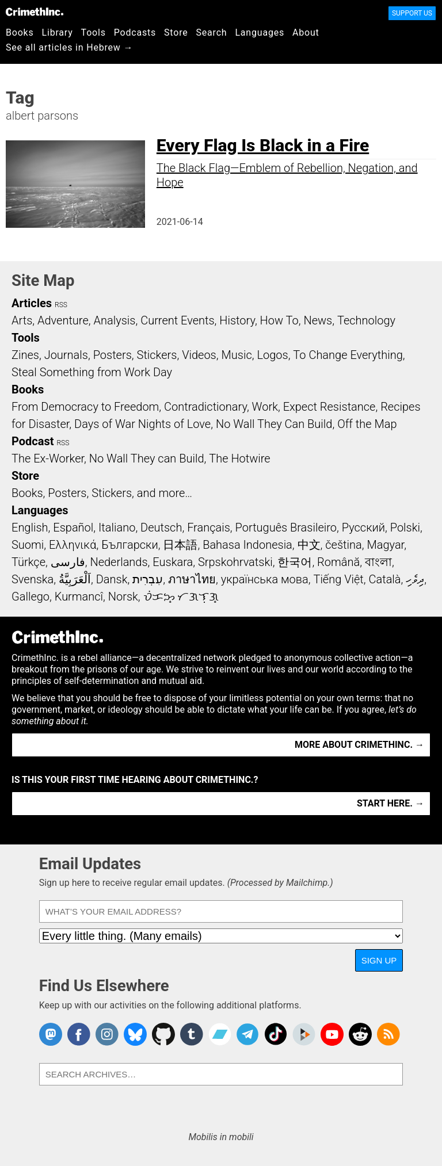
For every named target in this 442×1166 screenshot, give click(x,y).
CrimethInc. (34, 11)
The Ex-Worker (48, 458)
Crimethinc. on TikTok (275, 1034)
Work (265, 407)
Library (57, 32)
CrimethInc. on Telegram (247, 1034)
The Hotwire (239, 458)
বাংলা (378, 562)
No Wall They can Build (146, 458)
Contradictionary (205, 407)
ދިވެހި (415, 579)
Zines (25, 355)
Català (385, 579)
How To (279, 320)
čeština (343, 545)
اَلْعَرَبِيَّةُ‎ (75, 579)
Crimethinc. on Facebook (78, 1034)
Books (20, 32)
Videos (199, 355)
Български (129, 545)
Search (211, 32)
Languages (259, 32)
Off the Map (367, 424)
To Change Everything (347, 355)
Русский (363, 527)
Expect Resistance (329, 407)
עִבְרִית (147, 579)
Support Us (412, 13)
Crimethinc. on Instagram (107, 1034)
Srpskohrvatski (235, 562)
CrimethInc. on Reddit (360, 1034)
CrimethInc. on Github (163, 1034)
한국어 (294, 562)
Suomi (28, 545)
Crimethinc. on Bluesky (135, 1034)
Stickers (157, 355)
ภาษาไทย (192, 579)
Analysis (114, 320)
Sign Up (379, 960)
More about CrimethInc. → (359, 744)
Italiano (116, 527)
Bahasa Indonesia (247, 545)
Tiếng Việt (338, 579)
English (30, 527)
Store (176, 32)
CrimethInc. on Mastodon (50, 1034)
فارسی (68, 562)
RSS (61, 305)
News (317, 320)
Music (236, 355)
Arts (22, 320)
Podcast (33, 441)
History (237, 320)
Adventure (63, 320)
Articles (32, 303)
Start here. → (390, 803)
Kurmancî (79, 596)
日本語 (180, 545)
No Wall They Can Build (274, 424)
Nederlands (118, 562)
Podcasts (135, 32)
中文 (309, 545)
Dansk (112, 579)
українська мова (264, 579)
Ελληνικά (72, 545)
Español (73, 527)
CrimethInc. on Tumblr (191, 1034)
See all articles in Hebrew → (69, 47)
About (305, 32)
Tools (93, 32)
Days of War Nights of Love (142, 424)
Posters (112, 355)
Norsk (123, 596)
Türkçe (28, 562)
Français (208, 527)
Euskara (173, 562)
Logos (272, 355)
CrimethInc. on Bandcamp (219, 1034)
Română (338, 562)
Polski (405, 527)
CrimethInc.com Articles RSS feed (388, 1034)
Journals (66, 355)
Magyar (385, 545)
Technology (366, 320)
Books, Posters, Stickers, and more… (102, 493)
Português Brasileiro (286, 527)
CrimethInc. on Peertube (303, 1034)
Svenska (33, 579)
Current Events (177, 320)
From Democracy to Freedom (85, 407)
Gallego (30, 596)
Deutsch (161, 527)
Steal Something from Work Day (92, 372)
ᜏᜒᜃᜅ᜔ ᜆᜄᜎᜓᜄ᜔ (181, 596)
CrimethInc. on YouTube (332, 1034)
